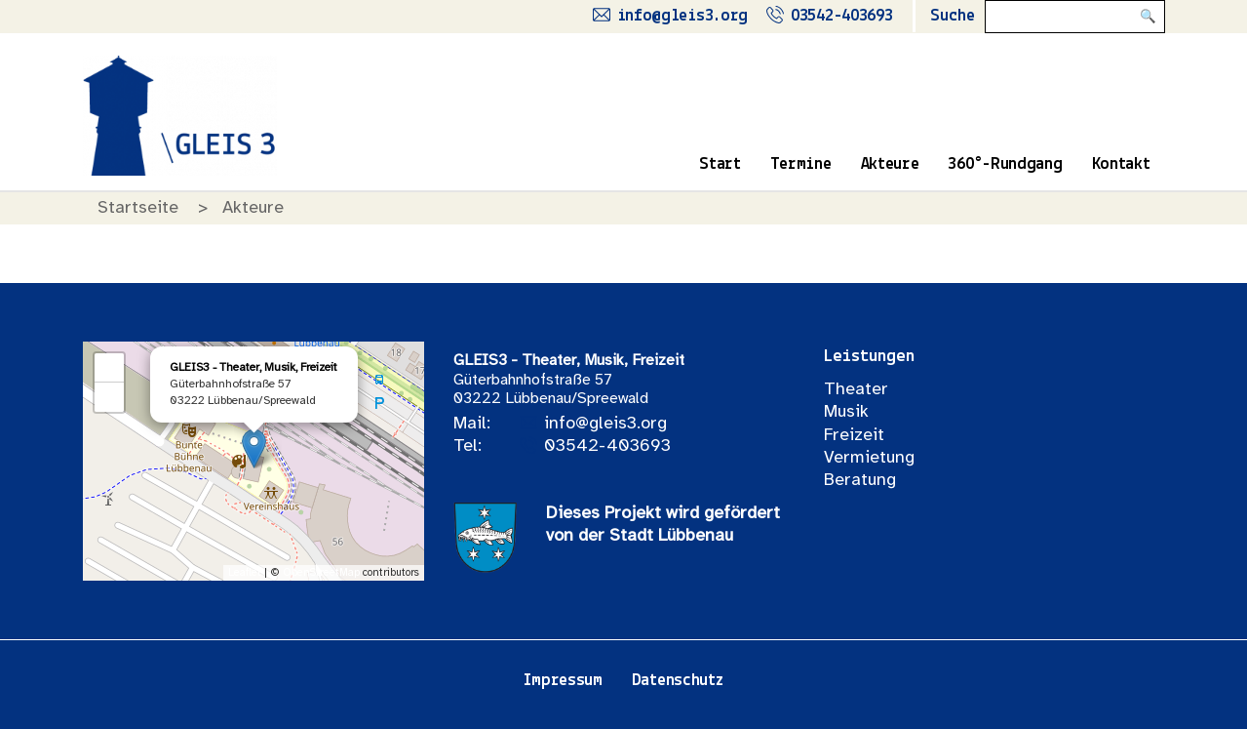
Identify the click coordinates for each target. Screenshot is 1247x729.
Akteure (890, 164)
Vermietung (869, 458)
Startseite (137, 208)
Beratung (860, 480)
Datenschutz (677, 680)
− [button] (108, 397)
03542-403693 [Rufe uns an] (841, 16)
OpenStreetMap (321, 573)
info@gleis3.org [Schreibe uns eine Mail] (683, 16)
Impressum (563, 680)
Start (720, 164)
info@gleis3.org (605, 424)
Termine (801, 164)
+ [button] (108, 368)
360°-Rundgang (1005, 164)
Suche (952, 16)
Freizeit (854, 435)
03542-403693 (607, 446)
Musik (846, 412)
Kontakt (1121, 164)
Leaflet (244, 573)
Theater (856, 390)
